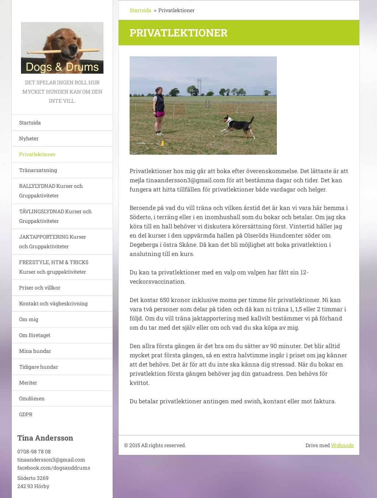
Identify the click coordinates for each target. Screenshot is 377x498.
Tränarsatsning (38, 169)
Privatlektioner (37, 154)
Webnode (342, 445)
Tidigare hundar (38, 366)
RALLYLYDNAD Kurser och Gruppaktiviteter (51, 190)
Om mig (28, 319)
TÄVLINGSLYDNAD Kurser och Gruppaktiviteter (55, 216)
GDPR (25, 414)
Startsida (30, 122)
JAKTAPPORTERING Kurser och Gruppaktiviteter (52, 241)
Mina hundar (35, 350)
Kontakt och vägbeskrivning (53, 303)
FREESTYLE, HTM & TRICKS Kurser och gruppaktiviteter (53, 267)
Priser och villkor (39, 287)
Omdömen (32, 398)
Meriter (28, 382)
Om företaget (34, 335)
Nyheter (29, 138)
